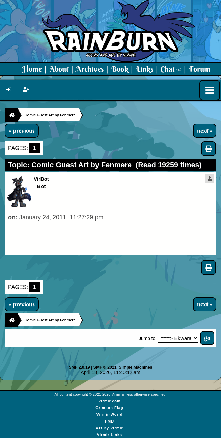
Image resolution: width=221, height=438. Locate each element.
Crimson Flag (109, 408)
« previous (22, 130)
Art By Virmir (109, 428)
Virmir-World (109, 414)
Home (32, 69)
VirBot (41, 179)
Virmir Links (109, 435)
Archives (90, 69)
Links (144, 69)
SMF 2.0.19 (79, 367)
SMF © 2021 (105, 367)
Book (119, 69)
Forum (199, 69)
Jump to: (148, 338)
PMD (109, 421)
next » (204, 130)
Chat (171, 69)
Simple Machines (135, 367)
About (58, 69)
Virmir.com (109, 401)
